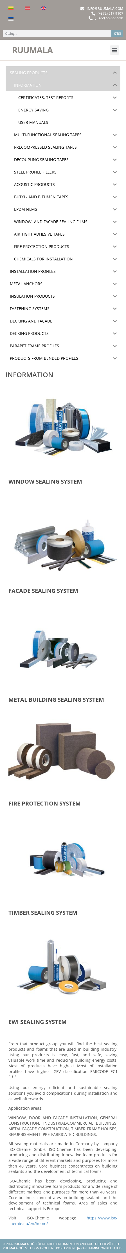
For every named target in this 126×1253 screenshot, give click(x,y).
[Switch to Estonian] (11, 19)
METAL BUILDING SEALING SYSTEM (56, 699)
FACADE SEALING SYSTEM (43, 590)
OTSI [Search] (117, 33)
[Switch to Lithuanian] (11, 8)
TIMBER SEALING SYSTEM (42, 912)
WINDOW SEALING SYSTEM (45, 481)
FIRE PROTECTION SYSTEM (44, 803)
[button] (114, 50)
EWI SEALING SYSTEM (37, 1022)
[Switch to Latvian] (27, 8)
